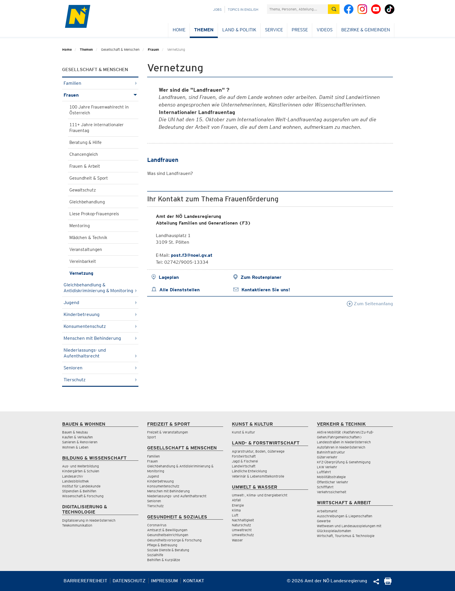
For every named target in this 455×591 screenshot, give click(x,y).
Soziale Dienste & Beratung (168, 550)
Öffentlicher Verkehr (332, 482)
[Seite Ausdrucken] (388, 583)
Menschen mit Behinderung (100, 338)
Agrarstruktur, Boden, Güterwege (258, 451)
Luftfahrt (324, 472)
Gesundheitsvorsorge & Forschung (174, 540)
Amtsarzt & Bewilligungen (167, 530)
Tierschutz (100, 379)
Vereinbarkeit (82, 261)
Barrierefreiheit (85, 580)
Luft (235, 515)
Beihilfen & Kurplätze (163, 560)
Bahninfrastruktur (331, 452)
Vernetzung (81, 273)
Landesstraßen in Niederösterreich (344, 442)
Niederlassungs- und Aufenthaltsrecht (100, 353)
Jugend (100, 302)
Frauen (153, 49)
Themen (204, 29)
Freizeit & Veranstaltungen (167, 432)
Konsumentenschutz (100, 326)
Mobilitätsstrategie (331, 477)
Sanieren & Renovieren (80, 442)
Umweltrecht (242, 530)
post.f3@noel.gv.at (191, 255)
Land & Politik (239, 29)
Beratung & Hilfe (85, 142)
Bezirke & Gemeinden (365, 29)
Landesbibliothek (75, 481)
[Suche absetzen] (334, 9)
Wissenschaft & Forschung (83, 496)
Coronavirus (157, 525)
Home (179, 29)
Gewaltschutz (82, 190)
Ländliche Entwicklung (249, 471)
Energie (238, 505)
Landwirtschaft (243, 466)
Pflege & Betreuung (162, 545)
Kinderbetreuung (100, 314)
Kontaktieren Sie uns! (265, 289)
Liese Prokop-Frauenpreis (94, 213)
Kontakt (193, 580)
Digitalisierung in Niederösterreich (88, 520)
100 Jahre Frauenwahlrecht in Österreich (99, 109)
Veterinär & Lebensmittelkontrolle (258, 476)
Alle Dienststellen (179, 289)
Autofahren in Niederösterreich (341, 447)
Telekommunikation (77, 525)
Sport (151, 437)
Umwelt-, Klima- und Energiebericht (259, 495)
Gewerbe (324, 521)
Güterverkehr (327, 457)
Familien (100, 83)
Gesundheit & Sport (88, 178)
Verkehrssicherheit (331, 492)
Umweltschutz (243, 535)
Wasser (237, 540)
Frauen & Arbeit (84, 166)
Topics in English (243, 9)
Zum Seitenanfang (370, 303)
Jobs (217, 9)
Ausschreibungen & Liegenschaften (344, 516)
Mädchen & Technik (88, 237)
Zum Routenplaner (261, 277)
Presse (300, 29)
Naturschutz (241, 525)
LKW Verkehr (327, 467)
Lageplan (169, 277)
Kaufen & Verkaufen (77, 437)
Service (274, 29)
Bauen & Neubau (75, 432)
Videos (325, 29)
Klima (236, 510)
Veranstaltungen (85, 249)
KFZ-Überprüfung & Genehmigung (344, 462)
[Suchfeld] (297, 9)
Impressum (164, 580)
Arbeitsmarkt (327, 511)
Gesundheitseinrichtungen (167, 535)
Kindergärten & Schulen (80, 471)
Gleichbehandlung (87, 202)
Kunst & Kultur (243, 432)
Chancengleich (83, 154)
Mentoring (79, 225)
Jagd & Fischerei (245, 461)
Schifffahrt (325, 487)
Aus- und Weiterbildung (80, 466)
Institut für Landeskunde (81, 486)
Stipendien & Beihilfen (79, 491)
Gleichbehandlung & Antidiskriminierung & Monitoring (100, 287)
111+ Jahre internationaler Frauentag (96, 127)
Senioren (100, 367)
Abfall (236, 500)
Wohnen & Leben (75, 447)
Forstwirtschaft (244, 456)
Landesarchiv (72, 476)
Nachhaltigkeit (243, 520)
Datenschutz (129, 580)
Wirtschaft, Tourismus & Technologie (345, 536)
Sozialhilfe (155, 555)
